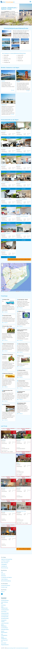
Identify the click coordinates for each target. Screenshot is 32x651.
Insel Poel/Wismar (4, 627)
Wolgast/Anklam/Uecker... (6, 644)
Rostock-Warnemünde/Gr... (4, 632)
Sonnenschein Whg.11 (21, 147)
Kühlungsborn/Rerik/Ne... (5, 629)
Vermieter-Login (4, 587)
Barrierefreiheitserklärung (6, 580)
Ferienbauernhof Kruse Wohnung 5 (8, 536)
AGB (2, 572)
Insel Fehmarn (3, 611)
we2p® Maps (10, 291)
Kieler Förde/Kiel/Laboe (4, 607)
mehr (12, 90)
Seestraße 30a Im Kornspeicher (22, 216)
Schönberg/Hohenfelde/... (6, 609)
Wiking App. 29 (4, 165)
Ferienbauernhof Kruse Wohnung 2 (8, 511)
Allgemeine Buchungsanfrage (6, 559)
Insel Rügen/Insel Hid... (4, 640)
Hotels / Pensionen (4, 562)
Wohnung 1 (4, 439)
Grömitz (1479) (20, 55)
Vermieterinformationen (5, 585)
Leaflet (3, 291)
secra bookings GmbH (11, 648)
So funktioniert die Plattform (6, 577)
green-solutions (22, 291)
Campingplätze (4, 564)
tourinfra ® (14, 291)
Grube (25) (6, 57)
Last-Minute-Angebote (5, 560)
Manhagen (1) (6, 60)
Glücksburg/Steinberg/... (5, 600)
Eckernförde (3, 605)
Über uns (2, 591)
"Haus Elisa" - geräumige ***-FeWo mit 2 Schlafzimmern (12, 147)
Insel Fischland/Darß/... (4, 635)
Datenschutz (3, 575)
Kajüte (18, 463)
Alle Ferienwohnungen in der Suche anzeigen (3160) (19, 259)
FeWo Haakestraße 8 (5, 182)
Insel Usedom (3, 643)
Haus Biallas (19, 487)
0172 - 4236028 (10, 451)
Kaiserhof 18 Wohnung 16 (6, 216)
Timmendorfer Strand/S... (3, 621)
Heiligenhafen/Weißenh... (6, 613)
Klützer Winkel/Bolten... (4, 625)
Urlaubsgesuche (4, 566)
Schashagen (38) (7, 62)
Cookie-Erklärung (4, 579)
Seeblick (18, 130)
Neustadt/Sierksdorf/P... (5, 618)
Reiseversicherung (4, 567)
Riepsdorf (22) (20, 60)
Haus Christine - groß (20, 439)
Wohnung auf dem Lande (21, 511)
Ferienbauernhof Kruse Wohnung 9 (8, 487)
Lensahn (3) (19, 58)
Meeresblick (4, 130)
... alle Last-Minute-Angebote (23, 548)
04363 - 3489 (4, 451)
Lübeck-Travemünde (5, 623)
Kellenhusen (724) (7, 58)
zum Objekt (8, 137)
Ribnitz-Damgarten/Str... (4, 638)
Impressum (3, 573)
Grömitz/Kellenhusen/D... (5, 615)
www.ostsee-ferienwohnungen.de (22, 648)
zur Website (5, 312)
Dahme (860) (6, 55)
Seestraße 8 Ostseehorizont (22, 199)
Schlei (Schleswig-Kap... (4, 603)
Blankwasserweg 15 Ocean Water (23, 233)
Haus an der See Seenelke (6, 199)
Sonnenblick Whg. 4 (5, 250)
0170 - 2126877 (19, 474)
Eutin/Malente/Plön (4, 616)
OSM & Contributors (28, 291)
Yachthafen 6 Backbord (6, 233)
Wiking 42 (18, 165)
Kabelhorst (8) (20, 57)
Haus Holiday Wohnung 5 (21, 182)
